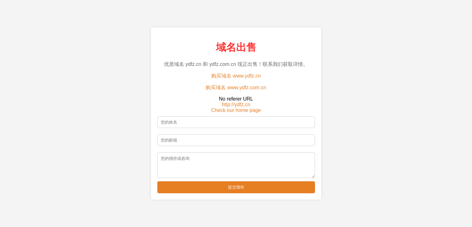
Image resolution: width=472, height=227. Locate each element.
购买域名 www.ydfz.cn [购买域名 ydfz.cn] (236, 74)
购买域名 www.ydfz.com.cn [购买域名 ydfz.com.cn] (236, 85)
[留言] (236, 165)
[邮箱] (236, 138)
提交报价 (236, 189)
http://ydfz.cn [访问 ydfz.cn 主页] (236, 102)
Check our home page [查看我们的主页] (236, 108)
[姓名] (236, 120)
